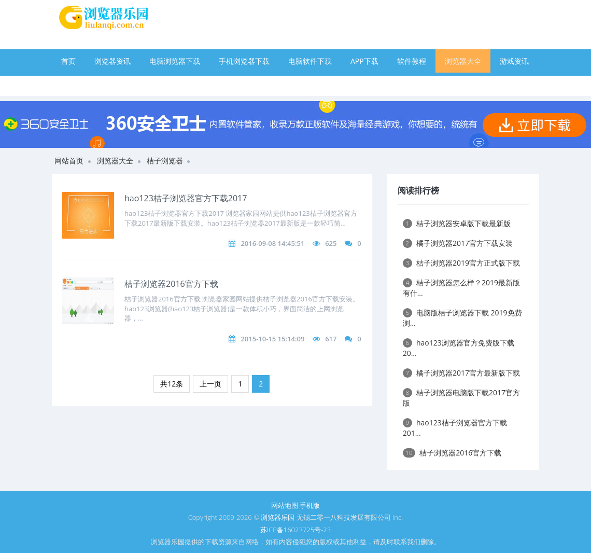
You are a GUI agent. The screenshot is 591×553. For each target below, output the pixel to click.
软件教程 (411, 61)
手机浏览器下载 (244, 61)
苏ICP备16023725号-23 (295, 529)
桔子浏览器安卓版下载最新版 (457, 223)
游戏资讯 (514, 61)
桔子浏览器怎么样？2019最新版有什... (461, 288)
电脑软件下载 (310, 61)
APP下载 (364, 61)
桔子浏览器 (165, 160)
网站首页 (68, 160)
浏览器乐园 (277, 517)
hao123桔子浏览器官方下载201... (455, 428)
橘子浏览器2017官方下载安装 (458, 243)
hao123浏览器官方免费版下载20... (458, 348)
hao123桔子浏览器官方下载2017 (185, 198)
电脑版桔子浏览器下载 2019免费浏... (462, 318)
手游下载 (75, 84)
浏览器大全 (463, 61)
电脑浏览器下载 (174, 61)
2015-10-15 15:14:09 (272, 338)
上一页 (210, 384)
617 (330, 338)
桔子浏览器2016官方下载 (171, 283)
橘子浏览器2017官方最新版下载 (461, 373)
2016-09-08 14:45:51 (272, 243)
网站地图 (284, 505)
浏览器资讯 (112, 61)
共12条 (171, 384)
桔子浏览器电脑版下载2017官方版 (461, 398)
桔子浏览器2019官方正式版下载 (461, 263)
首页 (68, 61)
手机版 (310, 505)
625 (330, 243)
